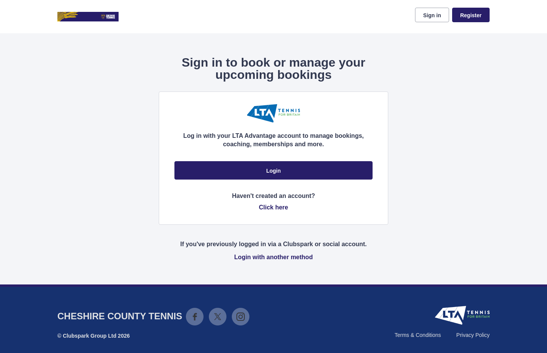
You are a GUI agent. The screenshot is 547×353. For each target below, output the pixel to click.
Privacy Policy (473, 335)
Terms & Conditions (417, 335)
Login (273, 171)
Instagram (240, 316)
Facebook (194, 316)
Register (471, 15)
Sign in (432, 15)
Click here (273, 207)
